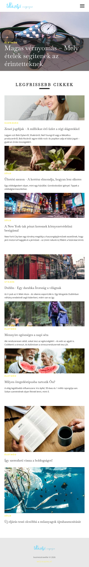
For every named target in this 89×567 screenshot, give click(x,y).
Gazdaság (11, 123)
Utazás (9, 282)
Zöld (7, 173)
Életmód (10, 42)
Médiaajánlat (44, 561)
